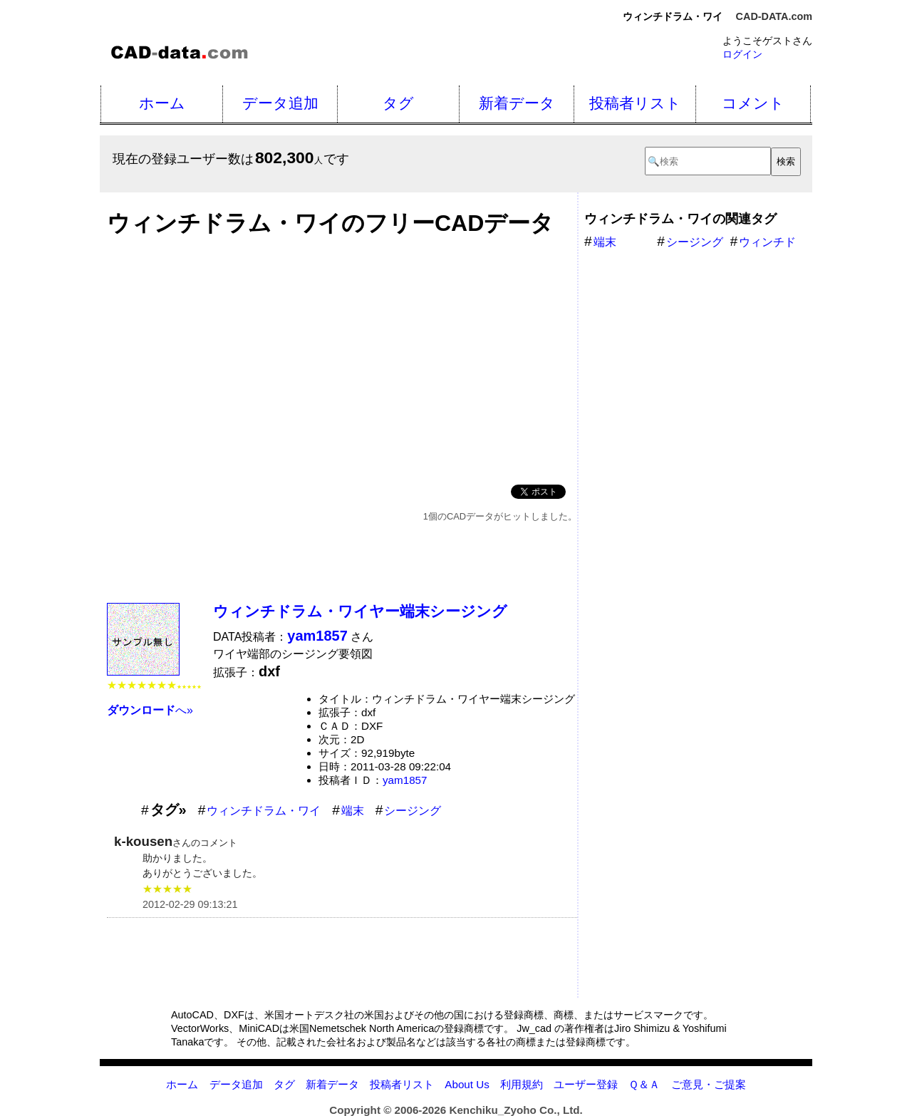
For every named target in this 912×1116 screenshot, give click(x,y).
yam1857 (405, 780)
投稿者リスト (635, 103)
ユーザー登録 (586, 1084)
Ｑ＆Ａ (644, 1084)
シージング (412, 811)
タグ (398, 103)
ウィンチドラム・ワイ (264, 811)
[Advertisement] (342, 356)
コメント (753, 103)
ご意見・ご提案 (708, 1084)
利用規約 (521, 1084)
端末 (352, 811)
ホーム (162, 103)
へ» (150, 710)
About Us (467, 1084)
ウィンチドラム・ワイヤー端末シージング (360, 611)
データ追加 (280, 103)
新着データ (517, 103)
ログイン (742, 54)
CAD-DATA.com (774, 16)
